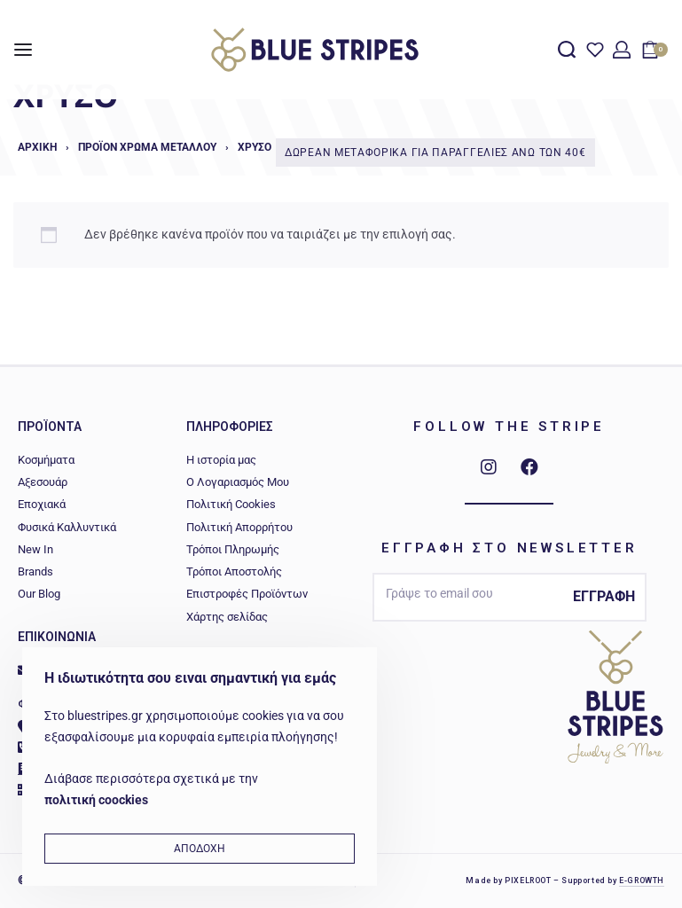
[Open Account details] (621, 49)
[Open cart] (654, 49)
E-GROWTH (641, 880)
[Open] (595, 49)
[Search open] (566, 49)
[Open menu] (23, 50)
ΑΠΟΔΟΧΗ (199, 848)
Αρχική (37, 147)
